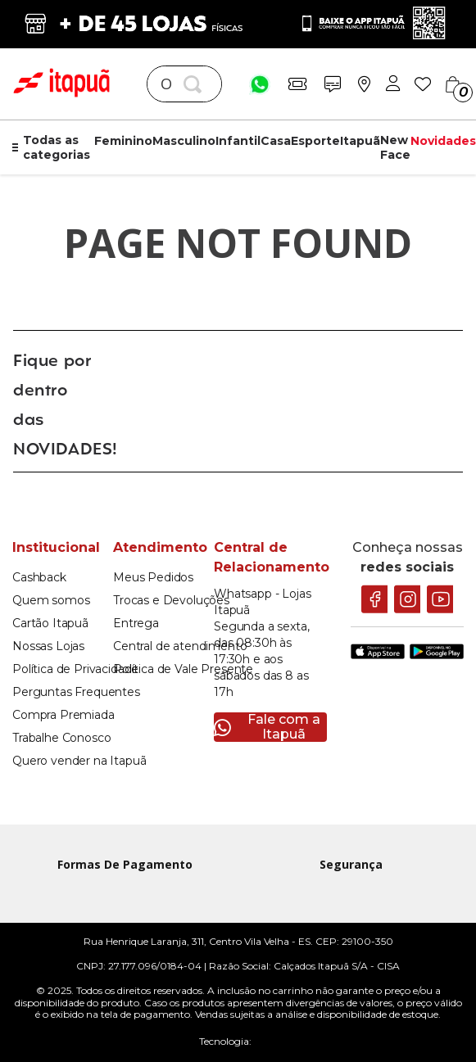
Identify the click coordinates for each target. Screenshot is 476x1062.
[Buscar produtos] (196, 84)
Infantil (238, 140)
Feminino (123, 140)
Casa (276, 140)
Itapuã (360, 140)
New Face (395, 147)
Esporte (315, 140)
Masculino (183, 140)
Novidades (443, 140)
